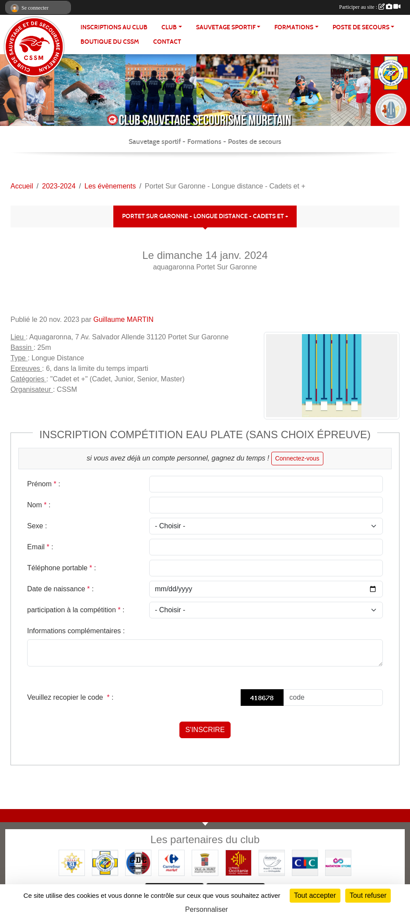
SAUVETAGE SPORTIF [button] (226, 27)
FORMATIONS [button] (293, 27)
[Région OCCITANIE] (238, 862)
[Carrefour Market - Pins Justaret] (171, 862)
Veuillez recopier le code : (70, 697)
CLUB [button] (169, 27)
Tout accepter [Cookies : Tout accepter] (315, 895)
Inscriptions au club (114, 27)
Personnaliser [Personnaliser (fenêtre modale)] (206, 909)
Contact (167, 41)
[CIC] (305, 862)
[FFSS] (105, 862)
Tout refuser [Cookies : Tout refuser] (368, 895)
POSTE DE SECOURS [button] (361, 27)
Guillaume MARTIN (123, 319)
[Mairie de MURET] (205, 862)
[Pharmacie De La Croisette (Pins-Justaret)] (272, 862)
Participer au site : (369, 7)
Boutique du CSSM (110, 41)
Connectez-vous (297, 458)
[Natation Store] (338, 862)
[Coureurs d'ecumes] (138, 862)
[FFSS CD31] (72, 862)
